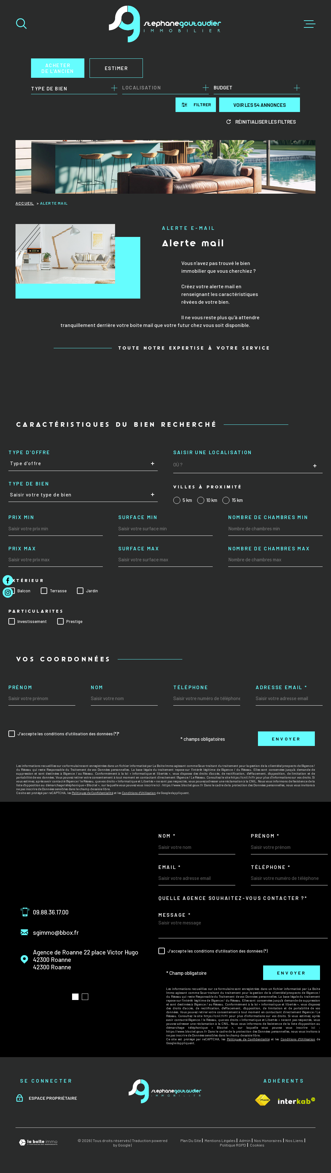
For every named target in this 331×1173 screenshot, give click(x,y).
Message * (174, 915)
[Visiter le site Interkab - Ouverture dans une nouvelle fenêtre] (262, 1100)
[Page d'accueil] (165, 24)
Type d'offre (29, 452)
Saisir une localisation (212, 452)
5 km (187, 500)
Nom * (167, 835)
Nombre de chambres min (268, 517)
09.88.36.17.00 (51, 912)
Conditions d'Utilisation (139, 793)
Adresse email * (281, 687)
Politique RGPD (233, 1145)
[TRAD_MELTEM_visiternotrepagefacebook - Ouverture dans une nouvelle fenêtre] (8, 580)
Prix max (22, 548)
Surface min (138, 517)
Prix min (21, 517)
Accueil (25, 203)
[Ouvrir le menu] (309, 24)
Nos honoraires (268, 1140)
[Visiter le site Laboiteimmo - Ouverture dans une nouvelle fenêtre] (38, 1142)
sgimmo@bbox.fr (56, 932)
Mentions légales (220, 1140)
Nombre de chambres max (269, 548)
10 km (211, 500)
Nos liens (294, 1140)
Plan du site (190, 1140)
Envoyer (286, 738)
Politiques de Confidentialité (92, 793)
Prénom (20, 687)
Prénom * (265, 835)
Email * (169, 867)
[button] (75, 997)
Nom (97, 687)
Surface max (138, 548)
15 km (237, 500)
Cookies (257, 1145)
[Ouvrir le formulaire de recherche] (196, 104)
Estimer (116, 68)
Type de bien (28, 483)
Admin (245, 1140)
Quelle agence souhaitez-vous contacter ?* (232, 898)
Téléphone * (271, 867)
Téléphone (190, 687)
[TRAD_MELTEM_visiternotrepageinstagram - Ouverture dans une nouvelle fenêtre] (8, 592)
